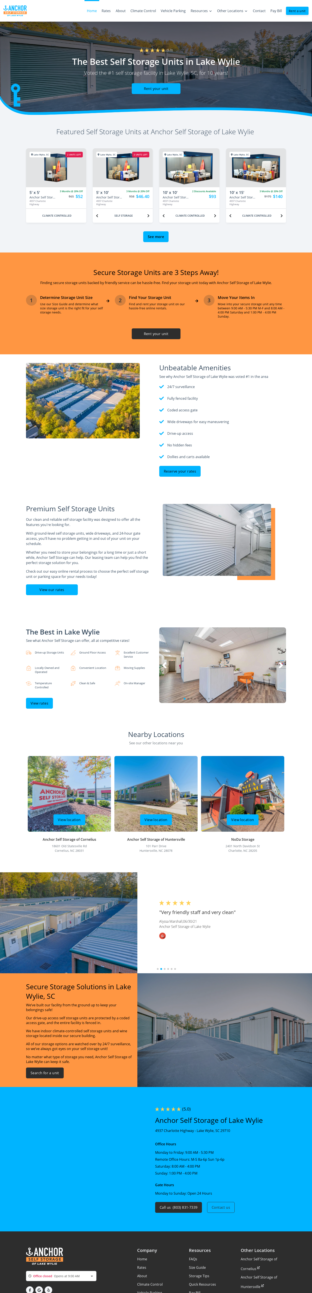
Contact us (221, 1207)
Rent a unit (297, 11)
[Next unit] (148, 215)
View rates (39, 703)
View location (69, 819)
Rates (141, 1267)
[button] (184, 699)
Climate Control (150, 1284)
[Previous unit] (97, 215)
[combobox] (61, 1276)
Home (142, 1259)
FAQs (193, 1259)
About (142, 1276)
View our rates (51, 589)
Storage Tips (199, 1276)
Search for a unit (45, 1073)
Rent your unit (156, 88)
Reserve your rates (180, 471)
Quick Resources (202, 1284)
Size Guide (197, 1267)
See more (156, 236)
